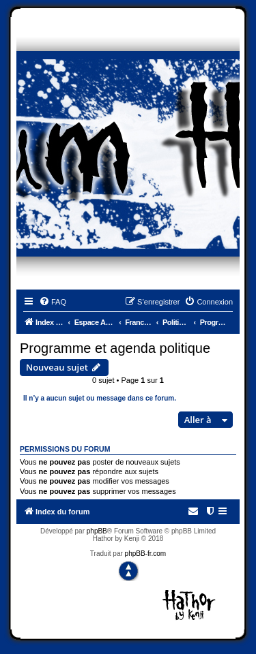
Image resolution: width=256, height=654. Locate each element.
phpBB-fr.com (146, 553)
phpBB (97, 531)
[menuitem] (52, 302)
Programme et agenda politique (115, 348)
